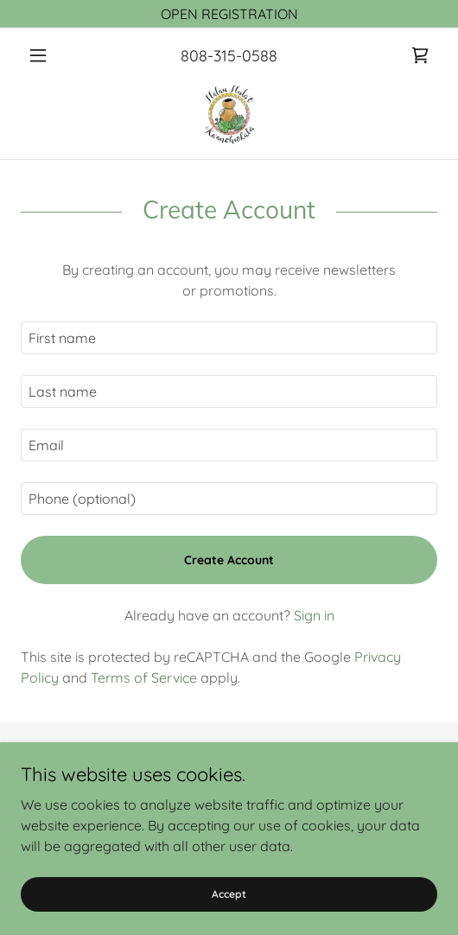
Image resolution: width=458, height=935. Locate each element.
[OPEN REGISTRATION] (229, 13)
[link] (420, 55)
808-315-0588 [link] (229, 56)
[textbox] (229, 337)
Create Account (229, 560)
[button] (52, 55)
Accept (229, 893)
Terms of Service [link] (144, 677)
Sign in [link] (314, 615)
